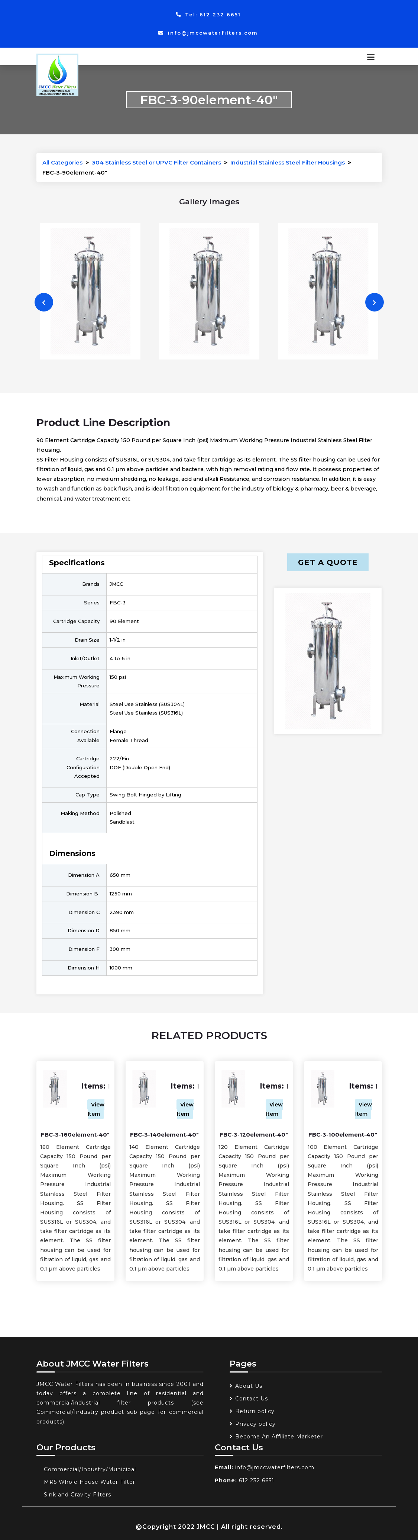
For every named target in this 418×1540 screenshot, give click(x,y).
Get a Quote (328, 562)
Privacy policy (255, 1424)
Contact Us (251, 1398)
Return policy (255, 1411)
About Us (248, 1386)
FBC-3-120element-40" (254, 1134)
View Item (96, 1109)
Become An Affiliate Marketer (279, 1436)
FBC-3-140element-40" (164, 1134)
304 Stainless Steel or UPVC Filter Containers (156, 162)
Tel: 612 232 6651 (208, 14)
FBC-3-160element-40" (75, 1134)
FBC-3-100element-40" (342, 1134)
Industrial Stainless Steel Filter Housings (287, 162)
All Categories (62, 162)
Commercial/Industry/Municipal (90, 1469)
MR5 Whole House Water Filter (89, 1482)
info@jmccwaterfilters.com (208, 33)
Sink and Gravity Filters (77, 1494)
